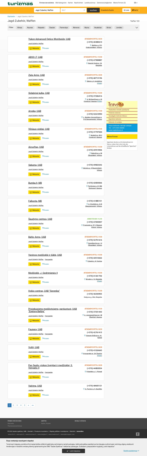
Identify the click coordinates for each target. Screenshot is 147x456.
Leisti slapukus (73, 451)
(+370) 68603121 (94, 386)
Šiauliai (52, 28)
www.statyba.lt (42, 434)
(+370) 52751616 (94, 240)
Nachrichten (78, 3)
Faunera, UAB (35, 329)
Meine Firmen (119, 3)
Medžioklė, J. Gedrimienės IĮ (43, 273)
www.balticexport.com (68, 434)
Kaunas (30, 28)
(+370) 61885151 (94, 201)
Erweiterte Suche (107, 10)
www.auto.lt (20, 434)
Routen (45, 48)
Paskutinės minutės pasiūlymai (119, 110)
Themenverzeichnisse (15, 426)
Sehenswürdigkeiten (104, 3)
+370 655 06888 (118, 128)
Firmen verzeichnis (46, 3)
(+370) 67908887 (94, 60)
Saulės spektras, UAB (19, 431)
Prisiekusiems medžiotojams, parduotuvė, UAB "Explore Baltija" (52, 310)
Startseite (11, 423)
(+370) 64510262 (94, 258)
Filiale (99, 83)
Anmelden (80, 431)
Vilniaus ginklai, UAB (38, 129)
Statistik (72, 431)
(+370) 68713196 (94, 78)
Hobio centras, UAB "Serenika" (44, 291)
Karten (70, 3)
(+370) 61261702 (94, 276)
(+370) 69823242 (94, 165)
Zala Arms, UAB (36, 75)
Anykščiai (98, 28)
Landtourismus (90, 3)
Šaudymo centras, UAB (40, 219)
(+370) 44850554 (94, 368)
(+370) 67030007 (94, 222)
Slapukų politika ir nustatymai (58, 431)
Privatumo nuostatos (41, 431)
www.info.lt (11, 434)
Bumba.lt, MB (35, 183)
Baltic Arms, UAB (37, 237)
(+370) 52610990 (94, 114)
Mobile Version (80, 421)
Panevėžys (64, 28)
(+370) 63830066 (94, 183)
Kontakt (30, 431)
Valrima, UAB (35, 385)
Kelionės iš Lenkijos (115, 122)
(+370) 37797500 (94, 132)
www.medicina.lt (53, 434)
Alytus (87, 28)
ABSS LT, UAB (35, 57)
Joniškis (119, 28)
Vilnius (19, 28)
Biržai (109, 28)
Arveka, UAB (34, 111)
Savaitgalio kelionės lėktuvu (118, 116)
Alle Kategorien (60, 3)
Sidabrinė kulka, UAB (39, 93)
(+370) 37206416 (94, 96)
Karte (135, 10)
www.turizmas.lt (31, 434)
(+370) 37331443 (94, 312)
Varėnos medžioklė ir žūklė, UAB (45, 255)
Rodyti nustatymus (131, 451)
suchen (93, 10)
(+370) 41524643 (94, 350)
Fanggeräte (48, 259)
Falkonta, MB (35, 201)
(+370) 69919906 (94, 150)
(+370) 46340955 (94, 294)
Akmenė (76, 28)
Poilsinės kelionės (114, 113)
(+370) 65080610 (94, 42)
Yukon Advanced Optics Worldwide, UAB (49, 39)
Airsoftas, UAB (36, 147)
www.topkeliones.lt (116, 130)
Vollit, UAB (33, 347)
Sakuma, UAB (35, 165)
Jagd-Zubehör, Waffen (35, 43)
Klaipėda (41, 28)
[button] (137, 28)
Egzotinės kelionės (115, 119)
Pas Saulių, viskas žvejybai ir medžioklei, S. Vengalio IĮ (50, 366)
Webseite (34, 48)
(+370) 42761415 (94, 332)
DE (136, 3)
